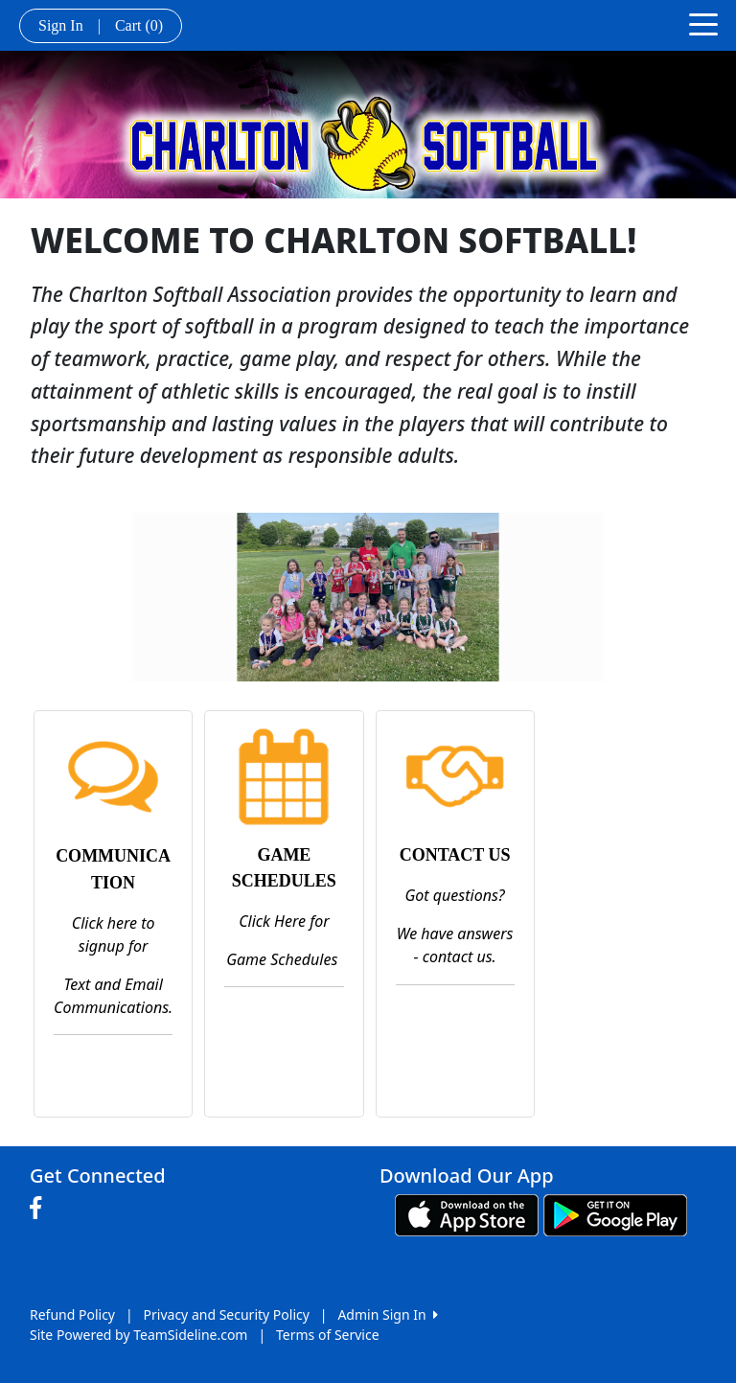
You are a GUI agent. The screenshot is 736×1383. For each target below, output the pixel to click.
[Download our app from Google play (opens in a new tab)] (615, 1214)
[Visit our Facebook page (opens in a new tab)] (40, 1208)
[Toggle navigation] (703, 23)
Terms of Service (328, 1334)
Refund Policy (72, 1314)
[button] (54, 597)
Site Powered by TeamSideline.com (138, 1334)
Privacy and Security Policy (227, 1314)
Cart (139, 25)
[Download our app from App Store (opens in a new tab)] (467, 1214)
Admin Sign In (387, 1314)
